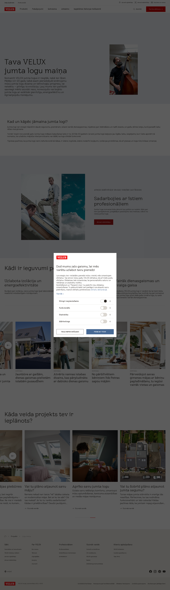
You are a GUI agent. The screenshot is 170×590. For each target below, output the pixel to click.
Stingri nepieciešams (69, 301)
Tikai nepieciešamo (70, 332)
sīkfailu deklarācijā (99, 290)
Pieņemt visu (100, 332)
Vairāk (59, 294)
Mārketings (64, 321)
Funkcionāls (64, 308)
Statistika (63, 315)
